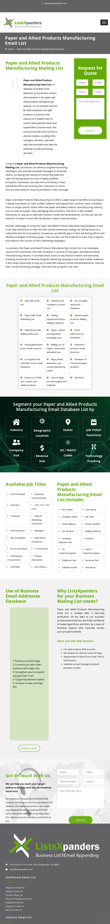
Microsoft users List (15, 902)
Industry (16, 430)
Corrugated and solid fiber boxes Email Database (31, 363)
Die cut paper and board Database (79, 304)
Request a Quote (29, 652)
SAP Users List (12, 894)
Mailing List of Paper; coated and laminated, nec (56, 348)
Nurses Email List (14, 829)
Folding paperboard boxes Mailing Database (56, 319)
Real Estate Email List (15, 854)
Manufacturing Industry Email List (21, 866)
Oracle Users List (13, 909)
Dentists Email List (14, 811)
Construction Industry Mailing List (21, 847)
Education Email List (15, 869)
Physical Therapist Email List (19, 818)
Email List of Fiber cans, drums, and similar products (31, 381)
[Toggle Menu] (104, 22)
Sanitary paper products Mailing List (79, 319)
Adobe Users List (13, 891)
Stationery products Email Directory (77, 348)
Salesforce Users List (15, 898)
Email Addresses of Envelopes (77, 334)
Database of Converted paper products (78, 363)
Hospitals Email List (15, 822)
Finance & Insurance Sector (18, 858)
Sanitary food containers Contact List (56, 304)
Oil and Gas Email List (16, 862)
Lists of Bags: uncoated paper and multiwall (56, 381)
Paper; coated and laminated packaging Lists (56, 334)
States (68, 430)
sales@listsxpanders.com (55, 3)
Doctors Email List (14, 814)
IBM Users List (12, 906)
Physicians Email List (15, 807)
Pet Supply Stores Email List (18, 851)
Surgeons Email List (15, 826)
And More (79, 377)
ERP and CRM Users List (17, 887)
